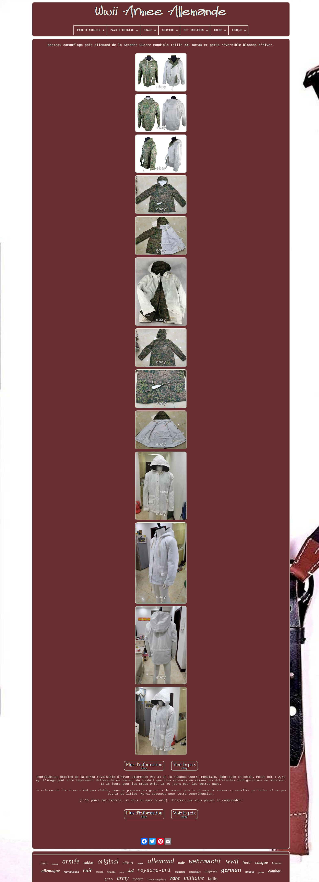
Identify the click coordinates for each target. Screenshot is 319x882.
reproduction (71, 871)
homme (276, 863)
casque (261, 862)
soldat (89, 863)
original (108, 861)
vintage (54, 864)
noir (181, 863)
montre (138, 879)
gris (109, 879)
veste (140, 863)
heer (247, 862)
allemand (160, 861)
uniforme (211, 871)
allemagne (51, 870)
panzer (261, 872)
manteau (180, 871)
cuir (87, 870)
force (121, 872)
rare (175, 878)
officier (128, 863)
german (231, 869)
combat (274, 871)
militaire (194, 877)
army (123, 878)
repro (43, 863)
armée (71, 861)
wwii (232, 861)
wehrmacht (205, 861)
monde (99, 871)
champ (111, 871)
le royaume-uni (149, 870)
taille (212, 878)
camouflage (195, 871)
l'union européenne (156, 879)
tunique (249, 871)
